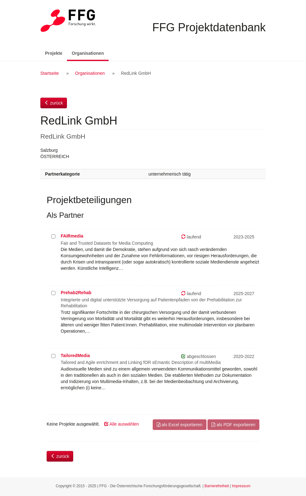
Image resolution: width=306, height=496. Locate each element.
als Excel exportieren (179, 424)
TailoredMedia (75, 355)
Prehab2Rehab (76, 292)
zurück (53, 102)
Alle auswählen (121, 424)
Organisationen (90, 53)
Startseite (49, 73)
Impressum (241, 486)
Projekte (53, 53)
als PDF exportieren (233, 424)
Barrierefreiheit (217, 486)
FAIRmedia (72, 235)
